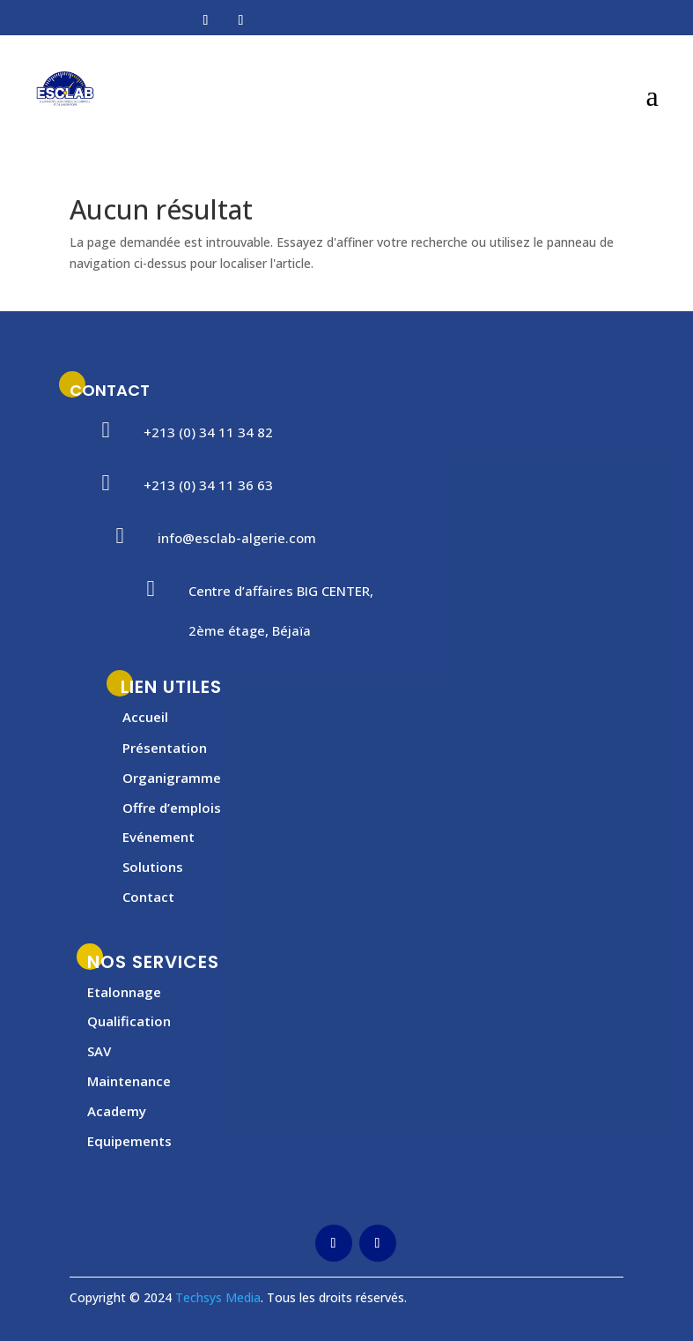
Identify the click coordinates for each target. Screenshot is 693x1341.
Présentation (164, 747)
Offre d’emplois (171, 807)
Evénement (158, 837)
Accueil (145, 717)
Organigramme (171, 777)
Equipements (129, 1141)
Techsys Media (218, 1297)
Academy (116, 1111)
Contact (148, 896)
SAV (99, 1051)
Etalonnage (124, 992)
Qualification (129, 1021)
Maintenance (129, 1081)
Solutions (152, 866)
